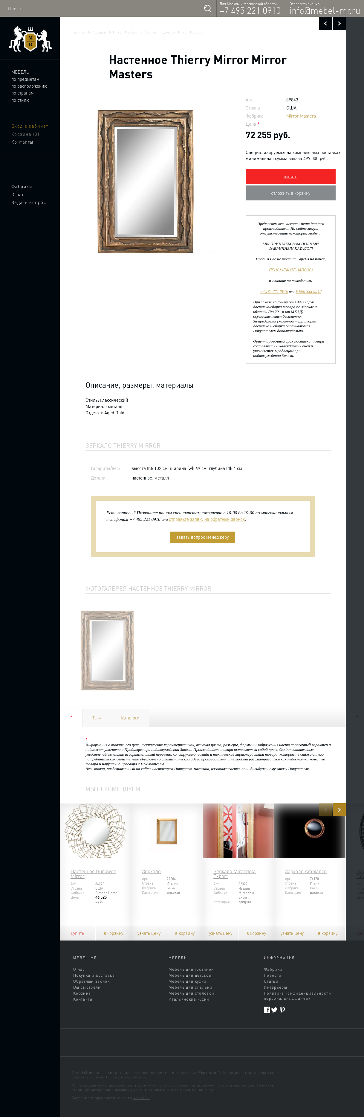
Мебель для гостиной (191, 969)
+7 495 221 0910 (250, 10)
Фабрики (22, 186)
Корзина (25, 134)
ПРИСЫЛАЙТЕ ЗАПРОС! (291, 269)
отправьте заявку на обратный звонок (207, 519)
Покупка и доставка (94, 975)
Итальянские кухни (189, 999)
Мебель (20, 72)
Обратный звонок (91, 981)
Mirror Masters (125, 32)
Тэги (96, 718)
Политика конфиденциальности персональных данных (297, 995)
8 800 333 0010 (308, 291)
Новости (273, 975)
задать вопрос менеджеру (202, 537)
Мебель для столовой (191, 993)
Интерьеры (275, 987)
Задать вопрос (28, 202)
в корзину (113, 933)
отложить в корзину (290, 193)
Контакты (22, 142)
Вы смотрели (87, 987)
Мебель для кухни (188, 981)
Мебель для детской (190, 975)
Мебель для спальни (190, 987)
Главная (79, 32)
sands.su (141, 1097)
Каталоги (130, 718)
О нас (18, 194)
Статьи (271, 981)
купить (290, 176)
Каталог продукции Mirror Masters (173, 32)
